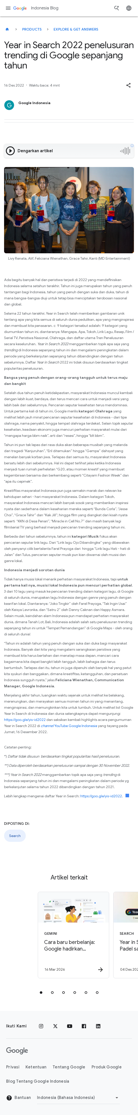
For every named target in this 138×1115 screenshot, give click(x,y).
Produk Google (107, 1067)
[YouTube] (70, 1026)
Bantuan (18, 1098)
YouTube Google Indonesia (69, 725)
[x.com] (55, 1026)
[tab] (41, 992)
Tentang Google (69, 1067)
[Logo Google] (17, 1051)
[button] (128, 85)
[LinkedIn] (98, 1026)
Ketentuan (36, 1067)
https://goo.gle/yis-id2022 (25, 719)
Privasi (12, 1067)
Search (15, 835)
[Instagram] (41, 1026)
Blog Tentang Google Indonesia (37, 1081)
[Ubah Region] (78, 1098)
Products (32, 29)
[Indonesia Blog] (7, 29)
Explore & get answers (76, 29)
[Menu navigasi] (8, 8)
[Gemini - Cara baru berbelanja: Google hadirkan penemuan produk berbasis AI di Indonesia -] (66, 935)
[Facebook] (84, 1026)
